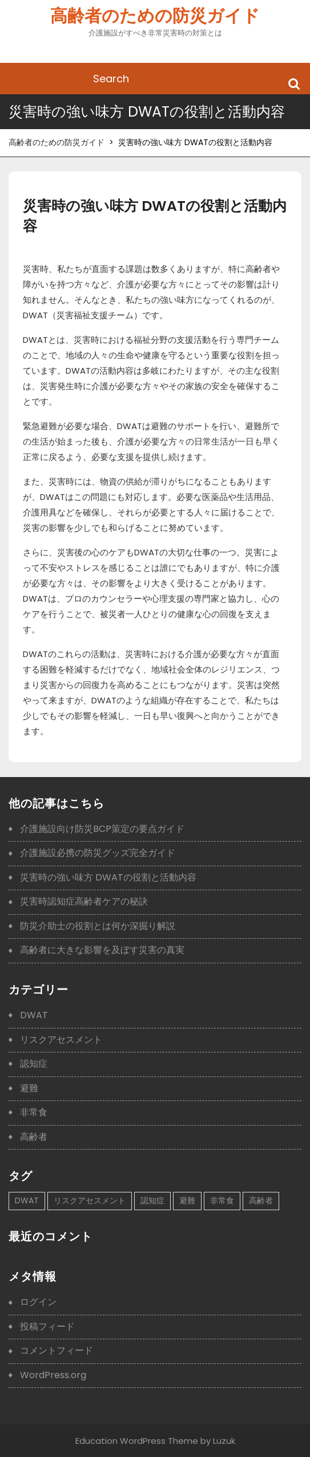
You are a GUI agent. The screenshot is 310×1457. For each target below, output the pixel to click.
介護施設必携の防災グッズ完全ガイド (97, 852)
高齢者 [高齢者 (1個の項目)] (261, 1200)
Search (294, 83)
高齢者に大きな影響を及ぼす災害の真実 (102, 949)
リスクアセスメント (61, 1039)
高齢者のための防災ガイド (155, 16)
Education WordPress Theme (136, 1441)
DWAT (34, 1015)
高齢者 (33, 1136)
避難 (29, 1088)
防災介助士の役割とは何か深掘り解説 (97, 925)
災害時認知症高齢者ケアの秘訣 (84, 901)
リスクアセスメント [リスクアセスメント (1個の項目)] (90, 1200)
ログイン (38, 1301)
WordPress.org (53, 1375)
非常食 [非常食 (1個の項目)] (222, 1200)
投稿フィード (47, 1326)
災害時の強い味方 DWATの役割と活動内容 (108, 877)
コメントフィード (56, 1350)
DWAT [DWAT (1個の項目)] (27, 1200)
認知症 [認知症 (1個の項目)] (152, 1200)
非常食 (33, 1112)
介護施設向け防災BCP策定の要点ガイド (102, 828)
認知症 (33, 1063)
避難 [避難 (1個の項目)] (187, 1200)
